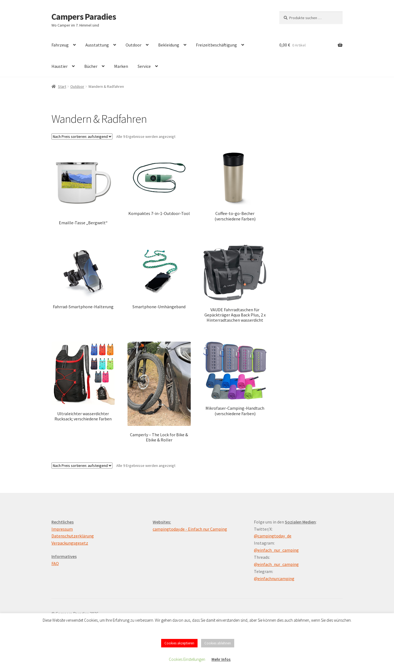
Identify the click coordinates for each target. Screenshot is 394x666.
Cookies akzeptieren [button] (179, 643)
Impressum (62, 529)
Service (144, 66)
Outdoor (133, 45)
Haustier (59, 66)
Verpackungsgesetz (69, 543)
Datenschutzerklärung (72, 536)
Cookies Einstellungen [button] (187, 659)
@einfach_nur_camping (276, 550)
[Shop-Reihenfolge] (81, 136)
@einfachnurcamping (274, 578)
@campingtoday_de (272, 536)
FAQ (55, 563)
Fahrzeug (60, 45)
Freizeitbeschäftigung (216, 45)
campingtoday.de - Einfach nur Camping (190, 529)
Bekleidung (168, 45)
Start (62, 86)
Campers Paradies (83, 16)
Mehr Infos (221, 659)
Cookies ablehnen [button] (217, 643)
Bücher (90, 66)
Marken (121, 66)
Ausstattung (97, 45)
